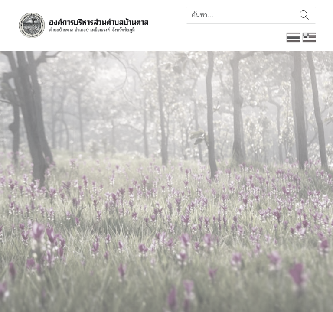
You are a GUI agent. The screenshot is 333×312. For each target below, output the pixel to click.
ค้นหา (304, 15)
